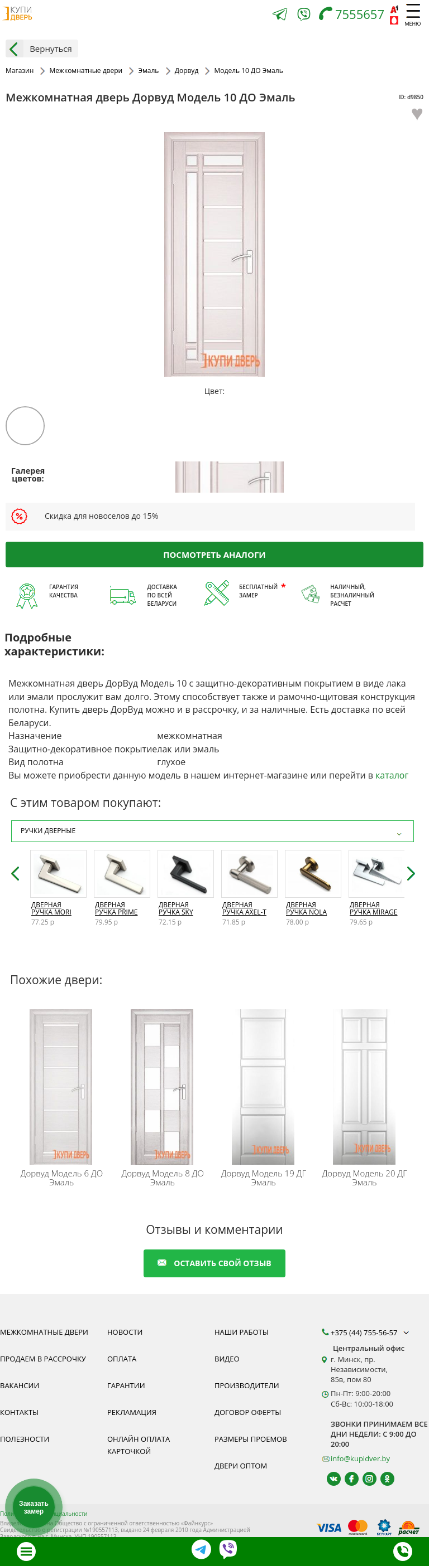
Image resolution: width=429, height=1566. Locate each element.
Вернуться (39, 48)
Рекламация (131, 1412)
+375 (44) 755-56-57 (371, 1332)
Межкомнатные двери (44, 1332)
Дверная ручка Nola (306, 908)
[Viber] (304, 16)
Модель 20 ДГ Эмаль (364, 1177)
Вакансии (19, 1385)
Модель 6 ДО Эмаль (62, 1177)
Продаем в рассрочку (43, 1359)
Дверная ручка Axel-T (244, 908)
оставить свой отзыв (214, 1263)
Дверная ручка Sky (176, 908)
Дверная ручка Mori (51, 908)
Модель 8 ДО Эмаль (162, 1177)
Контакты (19, 1412)
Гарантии (126, 1385)
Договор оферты (247, 1412)
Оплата (121, 1359)
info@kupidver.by (360, 1458)
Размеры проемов (250, 1439)
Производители (246, 1385)
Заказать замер (34, 1507)
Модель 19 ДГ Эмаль (263, 1177)
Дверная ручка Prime (116, 908)
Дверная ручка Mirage (374, 908)
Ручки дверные (212, 831)
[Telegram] (280, 15)
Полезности (24, 1439)
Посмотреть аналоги (214, 554)
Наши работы (241, 1332)
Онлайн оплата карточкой (138, 1445)
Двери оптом (240, 1466)
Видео (227, 1359)
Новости (124, 1332)
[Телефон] (354, 15)
